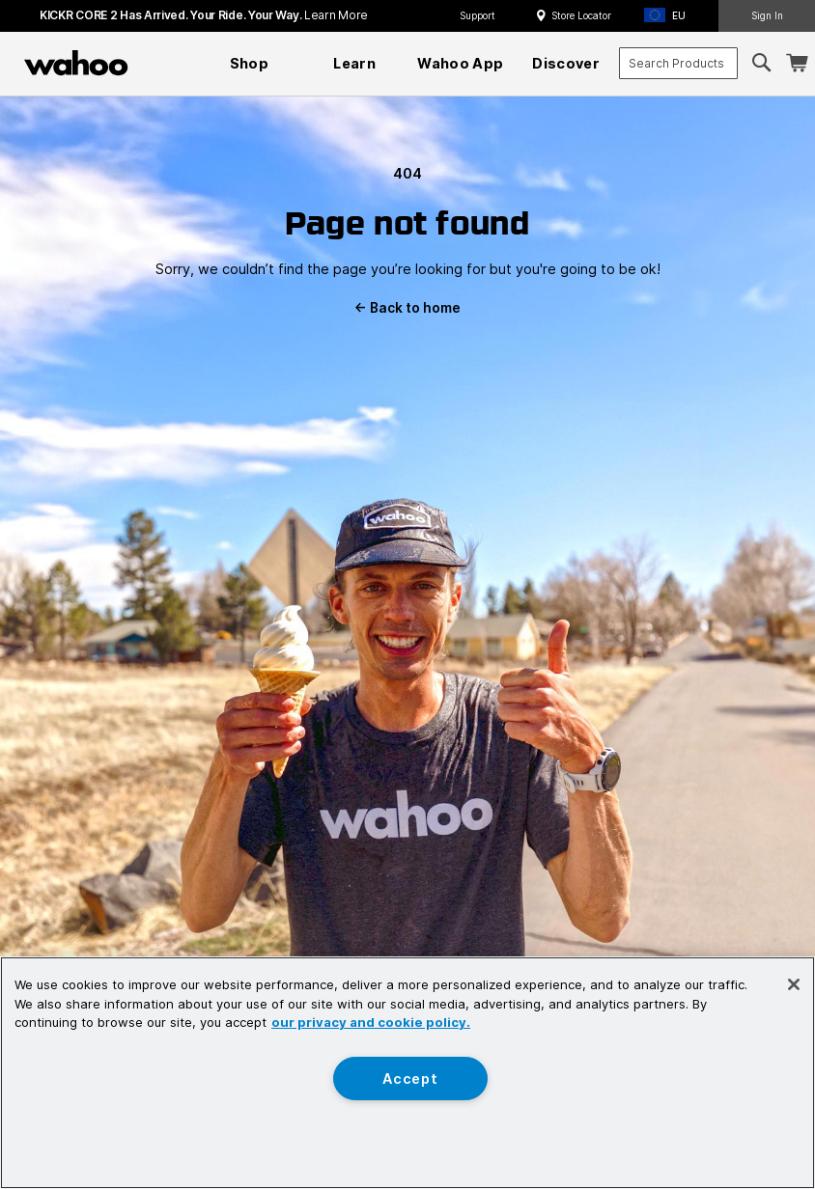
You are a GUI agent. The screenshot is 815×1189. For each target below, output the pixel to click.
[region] (407, 1072)
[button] (670, 16)
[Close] (794, 984)
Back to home (407, 308)
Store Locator (581, 15)
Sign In (767, 15)
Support (477, 15)
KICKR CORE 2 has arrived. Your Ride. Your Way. (204, 15)
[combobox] (678, 63)
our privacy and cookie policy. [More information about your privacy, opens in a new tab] (370, 1022)
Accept (409, 1078)
